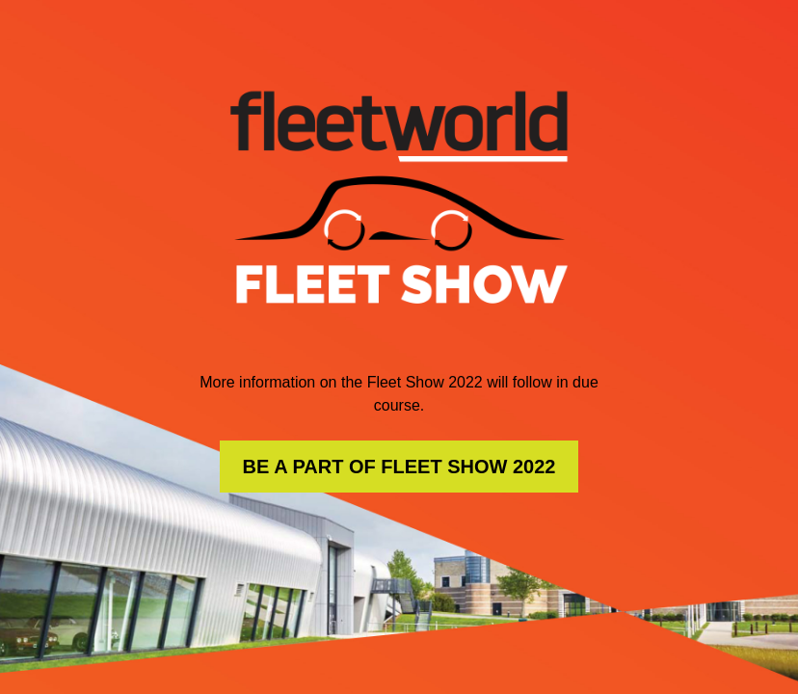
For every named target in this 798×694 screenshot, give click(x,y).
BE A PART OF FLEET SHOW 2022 (399, 466)
